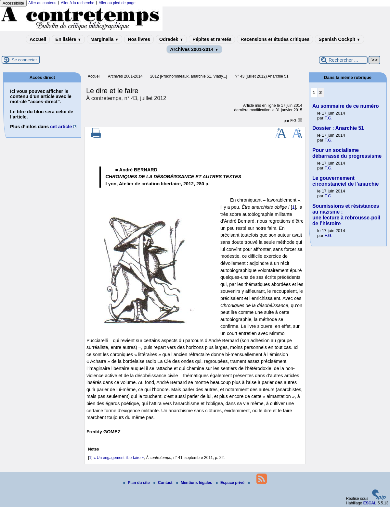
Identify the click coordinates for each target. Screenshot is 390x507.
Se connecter (24, 59)
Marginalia (104, 39)
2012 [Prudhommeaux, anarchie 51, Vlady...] (188, 76)
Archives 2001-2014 (194, 49)
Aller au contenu (42, 3)
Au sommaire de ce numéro (345, 106)
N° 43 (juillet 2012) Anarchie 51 (262, 76)
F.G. (293, 120)
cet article (61, 126)
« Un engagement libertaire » (119, 457)
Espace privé (230, 482)
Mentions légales (194, 482)
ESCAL (370, 503)
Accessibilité (13, 3)
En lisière (68, 39)
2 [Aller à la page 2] (320, 92)
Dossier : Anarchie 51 (338, 128)
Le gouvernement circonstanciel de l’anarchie (345, 181)
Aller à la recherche (77, 3)
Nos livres (139, 39)
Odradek (171, 39)
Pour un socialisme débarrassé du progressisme (347, 153)
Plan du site (137, 482)
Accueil (38, 39)
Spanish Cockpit (339, 39)
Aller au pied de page (116, 3)
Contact (163, 482)
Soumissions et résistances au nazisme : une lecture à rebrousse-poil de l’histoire (346, 214)
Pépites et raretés (211, 39)
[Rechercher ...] (343, 60)
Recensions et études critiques (274, 39)
